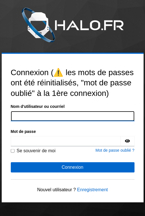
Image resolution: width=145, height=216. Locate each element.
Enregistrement (92, 189)
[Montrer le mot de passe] (127, 141)
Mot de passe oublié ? (115, 150)
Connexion (72, 167)
